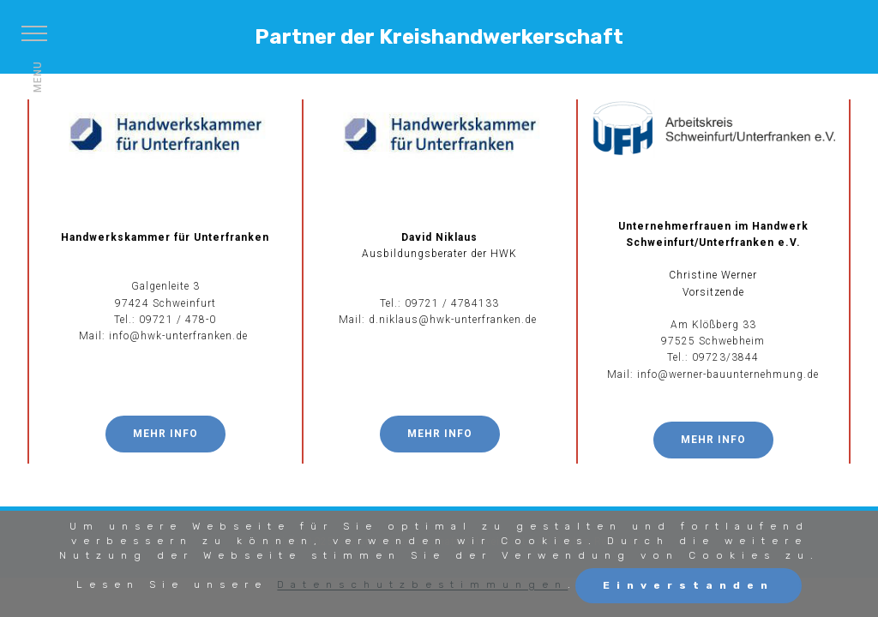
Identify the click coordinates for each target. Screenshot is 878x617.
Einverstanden (688, 585)
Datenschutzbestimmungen (422, 585)
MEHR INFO (165, 434)
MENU (38, 77)
